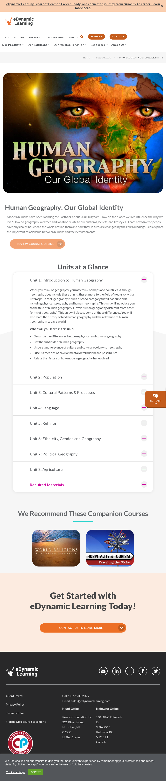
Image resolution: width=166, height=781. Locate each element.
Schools (118, 36)
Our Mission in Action (69, 44)
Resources (97, 44)
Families (96, 36)
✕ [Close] (162, 6)
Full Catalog (14, 37)
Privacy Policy (15, 703)
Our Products (11, 44)
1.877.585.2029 (54, 37)
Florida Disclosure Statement (26, 720)
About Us (118, 44)
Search (73, 37)
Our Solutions (37, 44)
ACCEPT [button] (36, 772)
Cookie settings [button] (15, 772)
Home (86, 57)
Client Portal (14, 694)
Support (34, 37)
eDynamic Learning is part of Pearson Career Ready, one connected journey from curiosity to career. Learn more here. (83, 6)
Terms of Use (15, 711)
